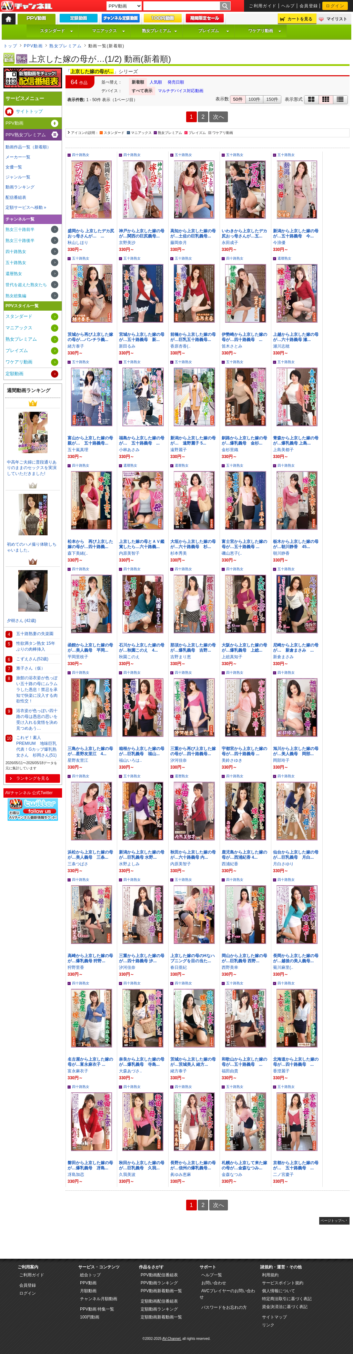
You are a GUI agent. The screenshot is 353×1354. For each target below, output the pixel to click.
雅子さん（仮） (30, 668)
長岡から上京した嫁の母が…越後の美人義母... (296, 958)
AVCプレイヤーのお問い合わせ (227, 1293)
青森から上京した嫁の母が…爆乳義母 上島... (296, 441)
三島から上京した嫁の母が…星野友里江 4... (90, 751)
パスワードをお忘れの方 (224, 1307)
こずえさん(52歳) (32, 658)
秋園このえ (129, 656)
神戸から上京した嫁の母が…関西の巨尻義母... (141, 233)
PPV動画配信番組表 (159, 1275)
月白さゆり (283, 863)
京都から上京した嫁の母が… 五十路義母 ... (296, 1165)
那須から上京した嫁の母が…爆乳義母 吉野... (193, 648)
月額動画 (88, 1290)
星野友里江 (78, 760)
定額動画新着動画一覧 (161, 1317)
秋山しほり (78, 242)
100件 (255, 99)
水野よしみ (129, 863)
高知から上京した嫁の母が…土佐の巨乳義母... (193, 233)
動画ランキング (20, 187)
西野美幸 (230, 967)
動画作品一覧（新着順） (28, 147)
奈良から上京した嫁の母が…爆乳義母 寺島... (141, 1062)
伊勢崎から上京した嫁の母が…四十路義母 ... (244, 337)
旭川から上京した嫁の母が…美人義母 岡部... (296, 751)
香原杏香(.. (180, 346)
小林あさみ (129, 449)
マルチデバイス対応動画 (180, 90)
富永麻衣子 (78, 1071)
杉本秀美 (178, 553)
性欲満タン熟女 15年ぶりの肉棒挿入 (35, 646)
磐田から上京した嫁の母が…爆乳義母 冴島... (90, 1165)
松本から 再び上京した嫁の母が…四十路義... (90, 544)
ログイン (335, 5)
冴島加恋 (76, 1174)
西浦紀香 (230, 863)
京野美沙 (127, 242)
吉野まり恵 (180, 656)
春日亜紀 (178, 967)
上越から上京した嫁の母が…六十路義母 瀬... (296, 337)
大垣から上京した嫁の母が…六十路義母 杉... (193, 544)
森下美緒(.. (78, 553)
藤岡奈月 (178, 242)
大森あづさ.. (130, 1071)
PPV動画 (33, 45)
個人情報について (278, 1290)
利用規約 (270, 1275)
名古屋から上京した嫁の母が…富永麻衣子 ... (90, 1062)
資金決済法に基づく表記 (284, 1306)
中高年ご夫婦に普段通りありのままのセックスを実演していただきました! (32, 468)
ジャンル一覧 (18, 177)
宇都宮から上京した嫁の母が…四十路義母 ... (244, 751)
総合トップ (90, 1275)
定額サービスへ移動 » (26, 207)
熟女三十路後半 (20, 240)
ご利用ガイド (263, 5)
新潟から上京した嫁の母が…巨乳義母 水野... (141, 855)
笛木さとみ (232, 346)
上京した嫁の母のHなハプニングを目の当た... (192, 958)
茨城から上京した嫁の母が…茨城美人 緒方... (193, 1062)
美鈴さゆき (232, 760)
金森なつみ (232, 1174)
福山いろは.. (130, 760)
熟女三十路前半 (20, 229)
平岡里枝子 (78, 656)
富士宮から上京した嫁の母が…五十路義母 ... (244, 544)
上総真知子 (232, 656)
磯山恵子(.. (232, 553)
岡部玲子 (281, 760)
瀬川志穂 (281, 346)
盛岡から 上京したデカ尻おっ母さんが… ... (91, 233)
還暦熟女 (284, 258)
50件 (237, 99)
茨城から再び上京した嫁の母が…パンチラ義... (90, 337)
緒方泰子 (76, 346)
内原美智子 (129, 553)
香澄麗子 (281, 1071)
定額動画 (14, 373)
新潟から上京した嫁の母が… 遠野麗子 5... (193, 441)
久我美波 (127, 1174)
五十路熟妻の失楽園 (34, 633)
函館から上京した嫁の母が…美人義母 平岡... (90, 648)
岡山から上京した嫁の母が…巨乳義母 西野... (244, 958)
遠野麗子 (178, 449)
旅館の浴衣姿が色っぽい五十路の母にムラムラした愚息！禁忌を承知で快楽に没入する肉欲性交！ (37, 689)
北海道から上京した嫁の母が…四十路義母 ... (296, 1062)
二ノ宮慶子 (283, 1174)
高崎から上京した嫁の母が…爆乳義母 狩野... (90, 958)
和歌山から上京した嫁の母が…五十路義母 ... (244, 1062)
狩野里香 (76, 967)
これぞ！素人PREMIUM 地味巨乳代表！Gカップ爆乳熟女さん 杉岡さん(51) (36, 746)
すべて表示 (142, 90)
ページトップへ (333, 1221)
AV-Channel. (171, 1339)
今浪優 (279, 242)
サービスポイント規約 (282, 1282)
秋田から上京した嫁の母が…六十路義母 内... (193, 855)
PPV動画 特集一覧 (97, 1309)
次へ (218, 117)
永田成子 (230, 242)
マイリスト (336, 19)
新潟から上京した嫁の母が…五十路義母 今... (296, 233)
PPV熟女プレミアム (26, 134)
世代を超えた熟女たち (26, 284)
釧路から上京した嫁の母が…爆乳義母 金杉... (244, 441)
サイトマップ (274, 1317)
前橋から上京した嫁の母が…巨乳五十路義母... (193, 337)
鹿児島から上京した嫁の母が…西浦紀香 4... (244, 855)
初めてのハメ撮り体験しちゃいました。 (32, 547)
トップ (10, 45)
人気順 (156, 82)
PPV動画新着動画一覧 (161, 1290)
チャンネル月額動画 (98, 1298)
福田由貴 (230, 1071)
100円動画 (89, 1317)
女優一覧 (14, 167)
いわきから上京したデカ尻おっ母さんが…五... (244, 233)
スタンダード (56, 30)
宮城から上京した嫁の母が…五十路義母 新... (141, 337)
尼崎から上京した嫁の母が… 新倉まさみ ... (296, 648)
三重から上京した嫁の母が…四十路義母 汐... (141, 958)
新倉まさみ (283, 656)
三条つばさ (78, 863)
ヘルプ (288, 5)
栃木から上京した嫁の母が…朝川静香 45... (296, 544)
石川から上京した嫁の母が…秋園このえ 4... (141, 648)
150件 (272, 99)
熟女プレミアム (159, 30)
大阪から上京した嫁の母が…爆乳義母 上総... (244, 648)
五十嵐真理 (78, 449)
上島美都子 (283, 449)
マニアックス (108, 30)
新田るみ (127, 346)
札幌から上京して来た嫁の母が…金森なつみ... (244, 1165)
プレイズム (213, 30)
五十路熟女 (183, 155)
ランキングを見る (32, 778)
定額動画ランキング (159, 1309)
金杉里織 (230, 449)
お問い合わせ (213, 1282)
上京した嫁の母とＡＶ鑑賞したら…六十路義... (141, 544)
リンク (268, 1325)
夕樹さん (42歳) (21, 620)
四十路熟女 (80, 155)
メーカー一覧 (18, 157)
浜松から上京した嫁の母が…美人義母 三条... (90, 855)
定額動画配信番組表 (159, 1301)
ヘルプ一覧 (211, 1275)
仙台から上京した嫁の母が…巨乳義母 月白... (296, 855)
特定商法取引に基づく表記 (287, 1298)
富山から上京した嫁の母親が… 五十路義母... (90, 441)
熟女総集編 (16, 295)
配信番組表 (16, 197)
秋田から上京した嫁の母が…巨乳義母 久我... (141, 1165)
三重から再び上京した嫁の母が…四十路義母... (193, 751)
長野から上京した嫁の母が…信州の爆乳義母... (193, 1165)
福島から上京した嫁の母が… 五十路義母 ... (141, 441)
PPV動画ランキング (159, 1282)
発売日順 (176, 82)
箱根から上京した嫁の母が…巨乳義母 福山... (141, 751)
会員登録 (309, 5)
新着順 (138, 82)
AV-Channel (26, 6)
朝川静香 (281, 553)
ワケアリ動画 (264, 30)
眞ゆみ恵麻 (180, 1174)
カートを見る (300, 19)
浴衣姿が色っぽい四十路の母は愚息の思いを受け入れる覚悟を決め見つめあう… (37, 719)
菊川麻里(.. (283, 967)
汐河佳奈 (178, 760)
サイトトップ (29, 111)
